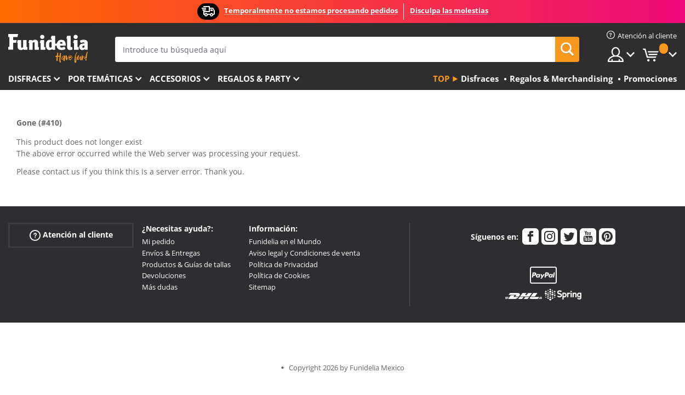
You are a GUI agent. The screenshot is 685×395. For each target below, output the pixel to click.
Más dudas (160, 287)
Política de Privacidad (283, 264)
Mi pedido (158, 241)
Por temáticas (100, 78)
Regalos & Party (254, 78)
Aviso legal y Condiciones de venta (304, 253)
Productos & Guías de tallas (186, 264)
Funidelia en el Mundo (285, 241)
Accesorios (175, 78)
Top (441, 78)
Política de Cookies (279, 275)
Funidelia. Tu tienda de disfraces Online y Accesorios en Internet (48, 48)
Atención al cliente (71, 235)
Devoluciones (164, 275)
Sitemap (262, 287)
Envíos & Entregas (171, 253)
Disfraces (29, 78)
